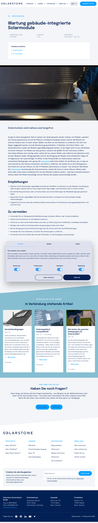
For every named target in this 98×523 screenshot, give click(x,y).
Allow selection (48, 277)
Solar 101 (31, 454)
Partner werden (79, 458)
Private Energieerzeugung (37, 450)
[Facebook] (20, 517)
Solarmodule (16, 170)
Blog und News (56, 447)
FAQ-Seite (31, 447)
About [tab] (78, 244)
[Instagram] (16, 517)
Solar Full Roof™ (10, 447)
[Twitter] (34, 517)
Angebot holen (88, 4)
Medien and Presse (58, 454)
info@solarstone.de (10, 509)
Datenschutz (76, 517)
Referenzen (55, 450)
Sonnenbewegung (34, 458)
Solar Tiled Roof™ (11, 450)
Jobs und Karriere (80, 450)
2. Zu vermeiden (16, 55)
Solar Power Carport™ (13, 454)
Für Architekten (56, 462)
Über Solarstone (80, 447)
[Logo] (11, 4)
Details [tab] (49, 244)
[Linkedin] (25, 517)
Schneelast (45, 162)
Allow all (77, 277)
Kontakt (56, 408)
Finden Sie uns (79, 454)
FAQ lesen (42, 408)
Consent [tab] (20, 244)
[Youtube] (30, 517)
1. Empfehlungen (17, 51)
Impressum (55, 458)
